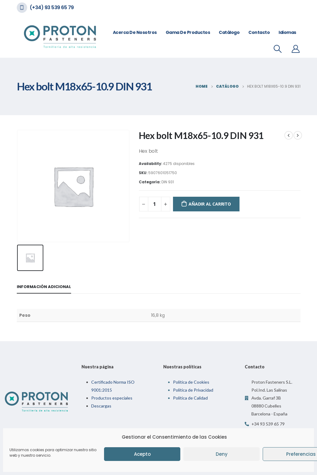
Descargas (101, 405)
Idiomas (287, 32)
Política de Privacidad (193, 390)
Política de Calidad (190, 397)
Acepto (142, 454)
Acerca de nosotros (135, 32)
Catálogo (229, 32)
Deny (222, 454)
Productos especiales (111, 397)
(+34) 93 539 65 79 (52, 7)
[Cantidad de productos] (154, 204)
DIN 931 (167, 182)
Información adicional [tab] (44, 287)
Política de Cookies (191, 382)
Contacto (259, 32)
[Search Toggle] (277, 49)
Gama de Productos (188, 32)
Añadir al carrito (210, 204)
